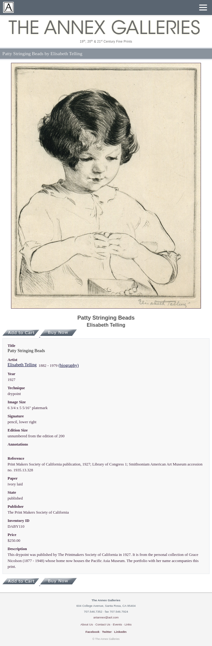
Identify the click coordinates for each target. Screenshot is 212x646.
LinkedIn (120, 631)
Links (127, 624)
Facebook (92, 631)
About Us (87, 624)
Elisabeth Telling (22, 365)
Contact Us (102, 624)
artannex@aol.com (106, 617)
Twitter (107, 631)
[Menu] (203, 7)
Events (117, 624)
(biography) (69, 365)
